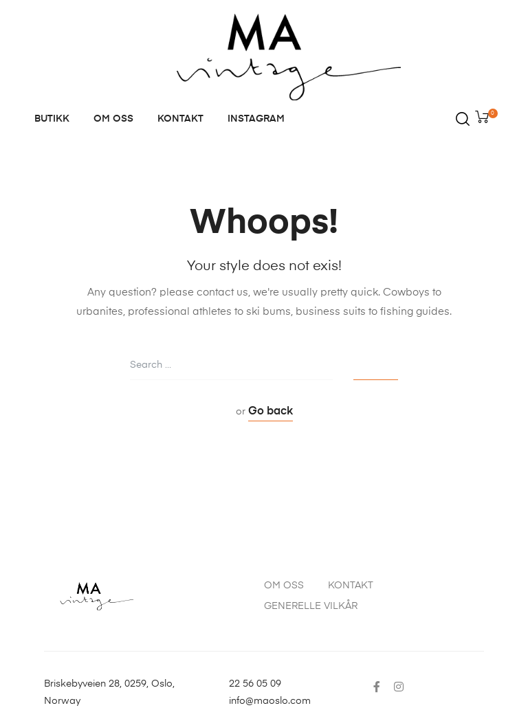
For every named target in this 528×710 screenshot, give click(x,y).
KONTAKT (180, 119)
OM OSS (113, 119)
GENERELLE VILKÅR (311, 606)
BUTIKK (51, 119)
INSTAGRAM (256, 119)
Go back (270, 411)
